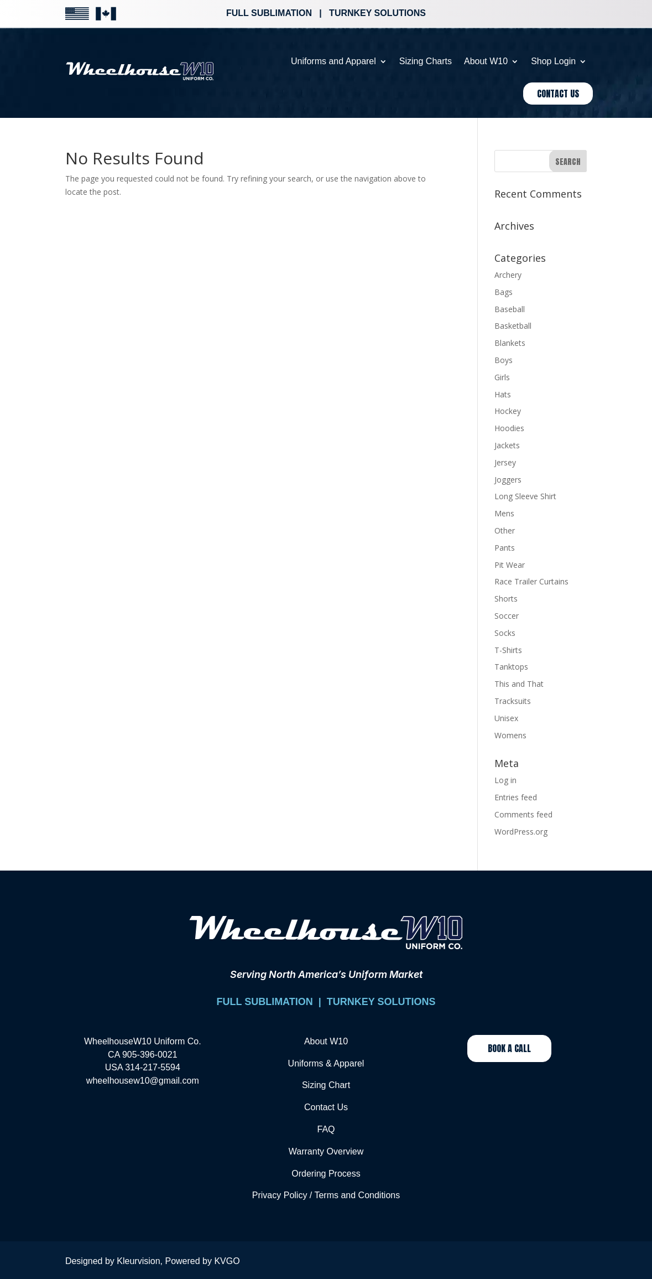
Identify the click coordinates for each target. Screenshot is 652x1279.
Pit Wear (509, 565)
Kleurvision (138, 1261)
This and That (519, 684)
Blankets (509, 343)
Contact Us (558, 93)
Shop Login (553, 61)
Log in (505, 780)
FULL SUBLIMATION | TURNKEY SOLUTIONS (325, 1001)
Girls (502, 377)
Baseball (509, 309)
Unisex (506, 718)
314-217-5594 (152, 1067)
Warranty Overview (326, 1151)
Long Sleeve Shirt (525, 496)
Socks (504, 633)
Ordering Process (326, 1173)
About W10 (486, 61)
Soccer (506, 615)
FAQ (326, 1129)
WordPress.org (520, 831)
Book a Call (509, 1048)
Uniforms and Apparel (333, 61)
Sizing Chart (326, 1085)
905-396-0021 (150, 1054)
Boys (503, 360)
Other (504, 530)
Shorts (506, 598)
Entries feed (515, 797)
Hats (502, 394)
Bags (503, 292)
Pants (504, 547)
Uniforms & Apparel (326, 1063)
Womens (510, 735)
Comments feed (523, 814)
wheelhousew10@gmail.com (142, 1080)
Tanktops (511, 666)
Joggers (507, 479)
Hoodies (509, 428)
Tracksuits (512, 701)
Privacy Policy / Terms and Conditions (326, 1195)
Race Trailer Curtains (531, 581)
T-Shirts (508, 650)
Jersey (505, 462)
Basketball (512, 325)
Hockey (507, 411)
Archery (507, 275)
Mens (504, 513)
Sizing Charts (425, 61)
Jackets (507, 445)
